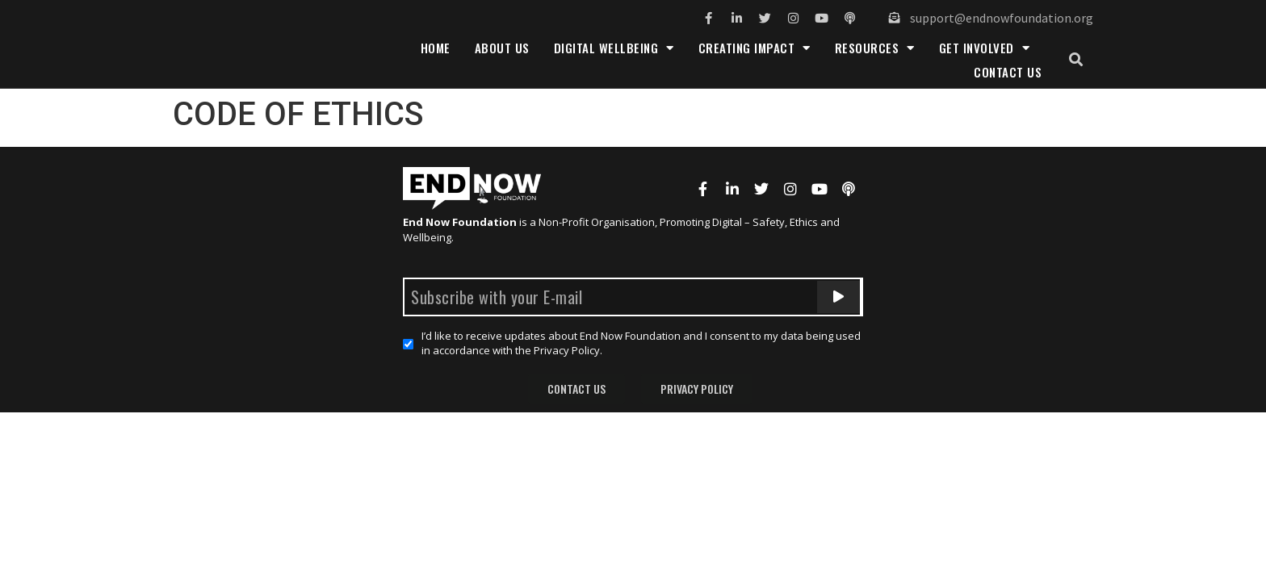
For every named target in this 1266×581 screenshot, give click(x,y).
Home (436, 47)
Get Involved (984, 48)
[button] (1075, 60)
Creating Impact (754, 48)
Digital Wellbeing (614, 48)
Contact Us (1008, 72)
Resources (875, 48)
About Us (502, 47)
